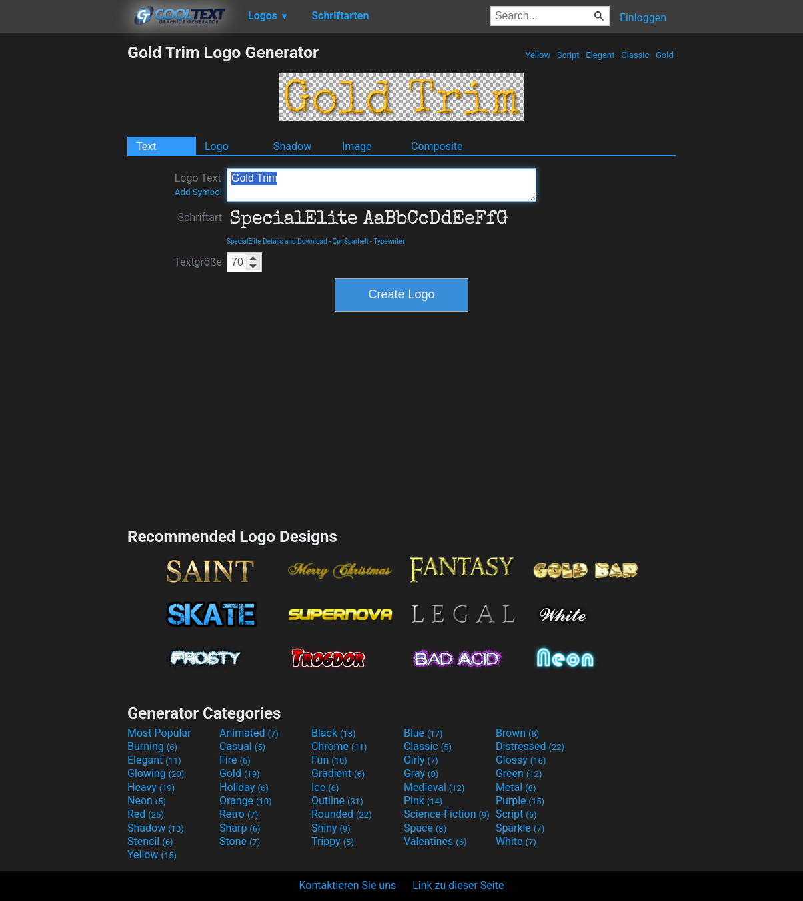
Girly (421, 760)
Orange (245, 800)
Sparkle (520, 828)
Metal (516, 787)
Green (519, 773)
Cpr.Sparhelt (350, 241)
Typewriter (389, 241)
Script (568, 55)
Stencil (150, 841)
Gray (421, 773)
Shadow (292, 146)
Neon (146, 800)
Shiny (331, 828)
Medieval (434, 787)
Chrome (339, 746)
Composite (437, 146)
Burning (152, 746)
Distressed (530, 746)
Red (145, 814)
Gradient (338, 773)
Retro (238, 814)
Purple (520, 800)
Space (425, 828)
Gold (665, 55)
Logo (217, 146)
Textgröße (198, 262)
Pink (423, 800)
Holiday (244, 787)
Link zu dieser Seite (458, 885)
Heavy (151, 787)
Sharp (240, 828)
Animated (249, 733)
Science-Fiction (447, 814)
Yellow (537, 55)
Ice (325, 787)
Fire (235, 760)
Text (146, 146)
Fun (329, 760)
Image (357, 146)
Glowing (155, 773)
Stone (239, 841)
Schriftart (199, 217)
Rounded (341, 814)
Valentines (435, 841)
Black (333, 733)
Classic (635, 55)
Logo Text (198, 184)
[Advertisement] (63, 243)
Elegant (600, 55)
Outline (337, 800)
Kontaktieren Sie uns (348, 885)
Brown (517, 733)
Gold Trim (381, 185)
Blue (423, 733)
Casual (242, 746)
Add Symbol (198, 192)
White (516, 841)
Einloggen (643, 17)
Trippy (332, 841)
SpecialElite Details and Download (277, 241)
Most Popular (159, 733)
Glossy (521, 760)
